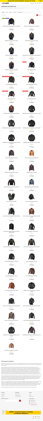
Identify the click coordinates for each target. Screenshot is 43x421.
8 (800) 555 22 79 (33, 400)
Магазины (2, 395)
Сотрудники (3, 396)
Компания (2, 392)
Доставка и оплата (18, 395)
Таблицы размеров (18, 396)
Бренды (30, 395)
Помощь (30, 392)
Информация (17, 392)
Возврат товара (31, 396)
